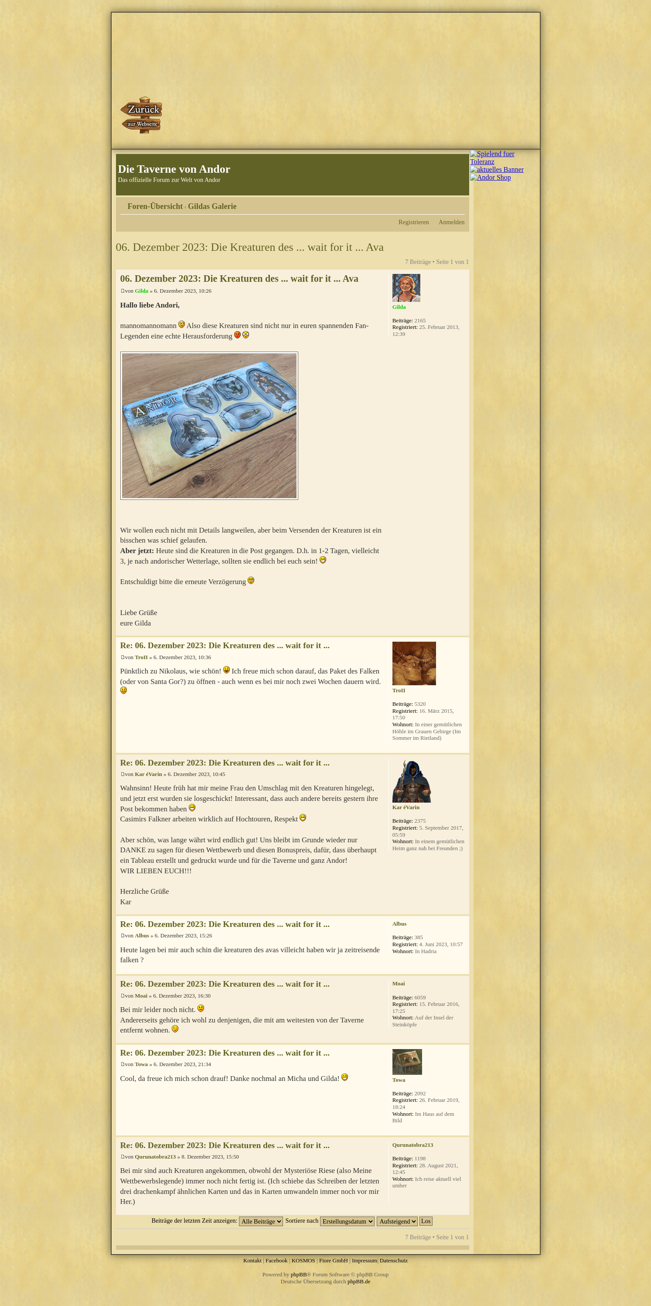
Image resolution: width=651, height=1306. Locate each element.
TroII (141, 657)
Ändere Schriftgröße (458, 203)
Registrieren (414, 222)
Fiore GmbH (333, 1260)
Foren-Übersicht (155, 206)
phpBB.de (359, 1281)
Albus (142, 935)
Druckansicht (445, 203)
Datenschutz (394, 1260)
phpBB (299, 1274)
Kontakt (252, 1260)
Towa (141, 1064)
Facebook (277, 1260)
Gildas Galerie (212, 206)
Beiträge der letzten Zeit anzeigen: (217, 1220)
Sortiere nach (330, 1220)
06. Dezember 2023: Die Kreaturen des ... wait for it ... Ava (250, 247)
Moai (141, 995)
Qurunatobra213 (155, 1156)
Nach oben (462, 631)
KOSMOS (303, 1260)
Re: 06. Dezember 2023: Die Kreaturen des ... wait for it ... (225, 645)
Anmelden (452, 222)
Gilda (141, 290)
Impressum (364, 1260)
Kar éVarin (148, 774)
